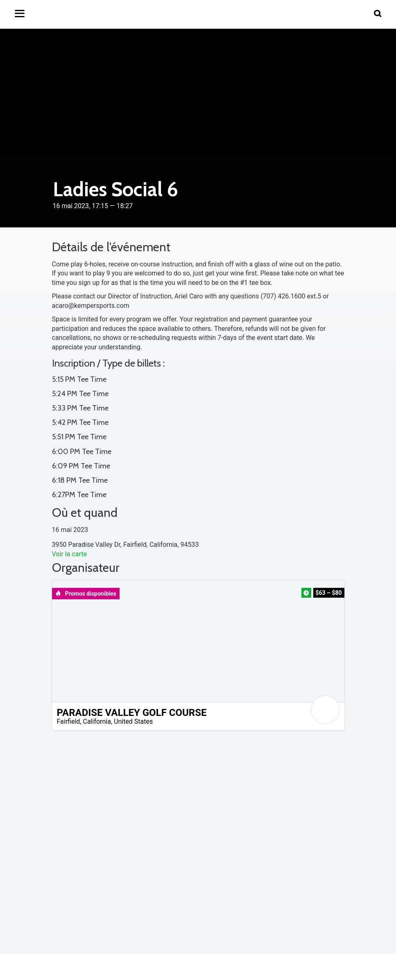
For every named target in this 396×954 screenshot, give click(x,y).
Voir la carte (69, 554)
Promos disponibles (85, 593)
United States (133, 721)
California (97, 721)
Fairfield (68, 721)
